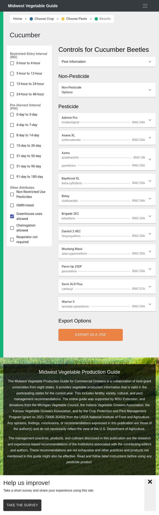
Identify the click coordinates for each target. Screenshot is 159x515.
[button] (107, 62)
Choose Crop (42, 19)
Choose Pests (74, 19)
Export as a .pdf (90, 335)
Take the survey (22, 505)
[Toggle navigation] (145, 6)
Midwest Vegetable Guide (33, 6)
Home (17, 19)
